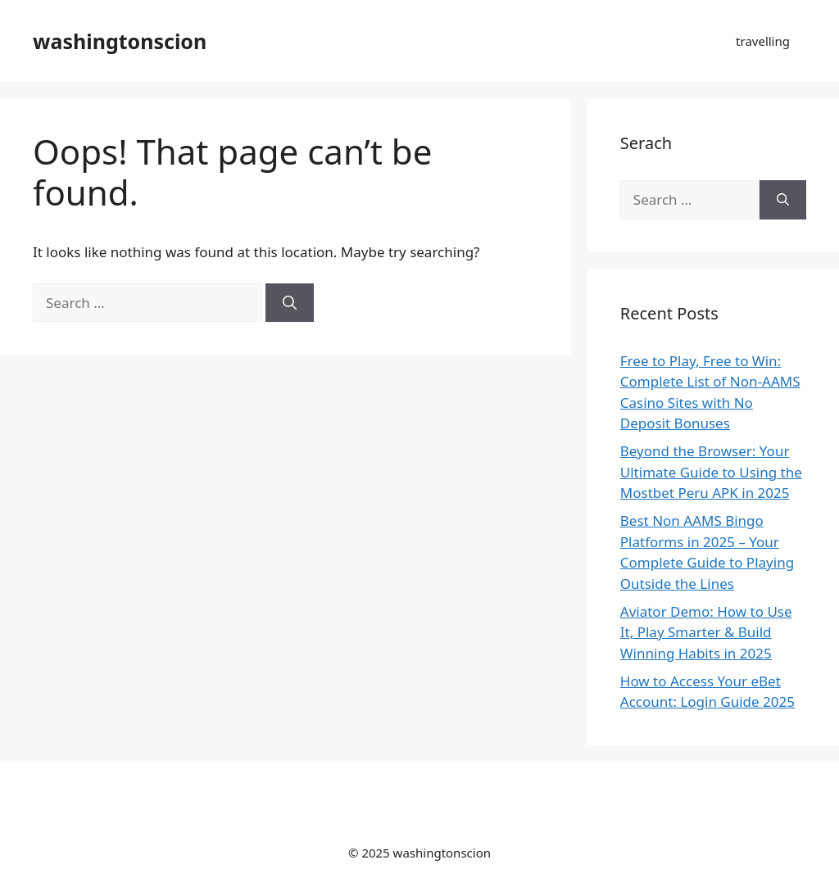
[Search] (289, 303)
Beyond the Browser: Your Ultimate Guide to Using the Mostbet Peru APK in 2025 (711, 471)
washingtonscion (119, 41)
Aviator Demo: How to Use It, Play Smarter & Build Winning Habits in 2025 (706, 632)
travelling (763, 41)
